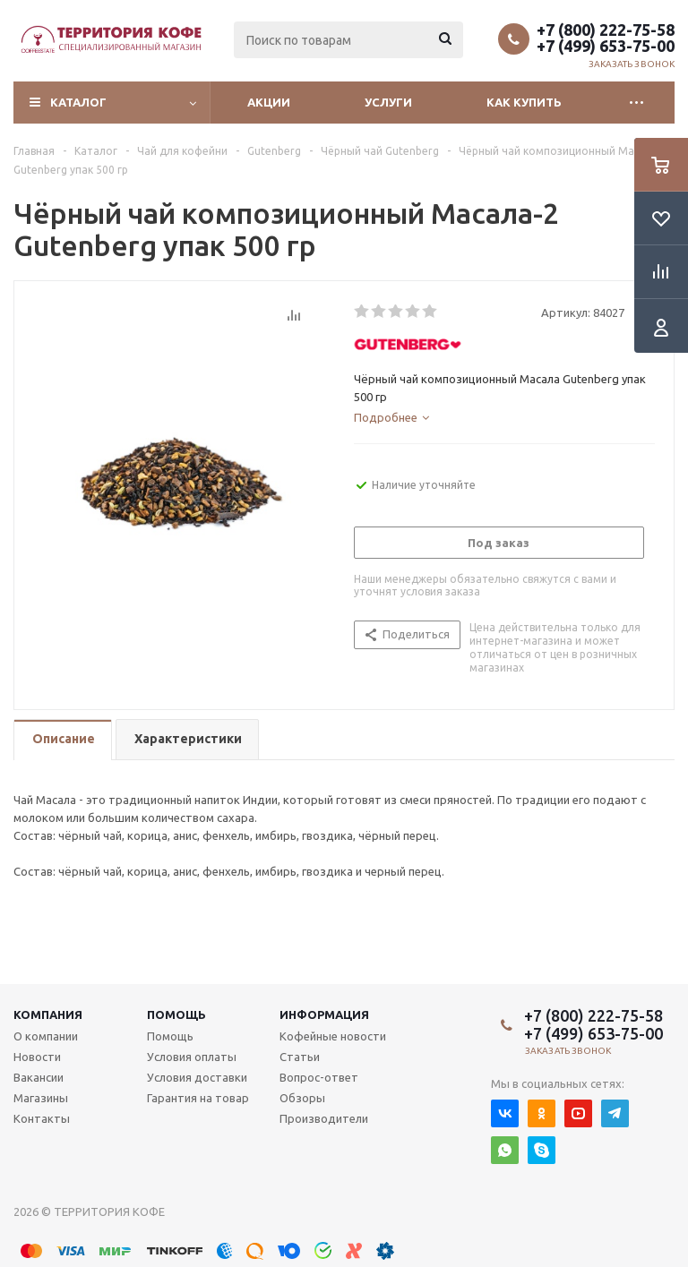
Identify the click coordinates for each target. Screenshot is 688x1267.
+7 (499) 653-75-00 (606, 46)
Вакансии (38, 1077)
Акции (268, 102)
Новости (37, 1056)
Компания (47, 1014)
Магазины (40, 1098)
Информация (324, 1014)
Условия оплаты (191, 1056)
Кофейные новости (333, 1036)
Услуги (388, 102)
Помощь (176, 1014)
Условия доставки (197, 1077)
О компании (45, 1036)
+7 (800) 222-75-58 (606, 29)
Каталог (78, 102)
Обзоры (302, 1098)
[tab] (391, 417)
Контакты (41, 1118)
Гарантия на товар (198, 1098)
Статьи (300, 1056)
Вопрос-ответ (319, 1077)
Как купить (524, 102)
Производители (324, 1118)
